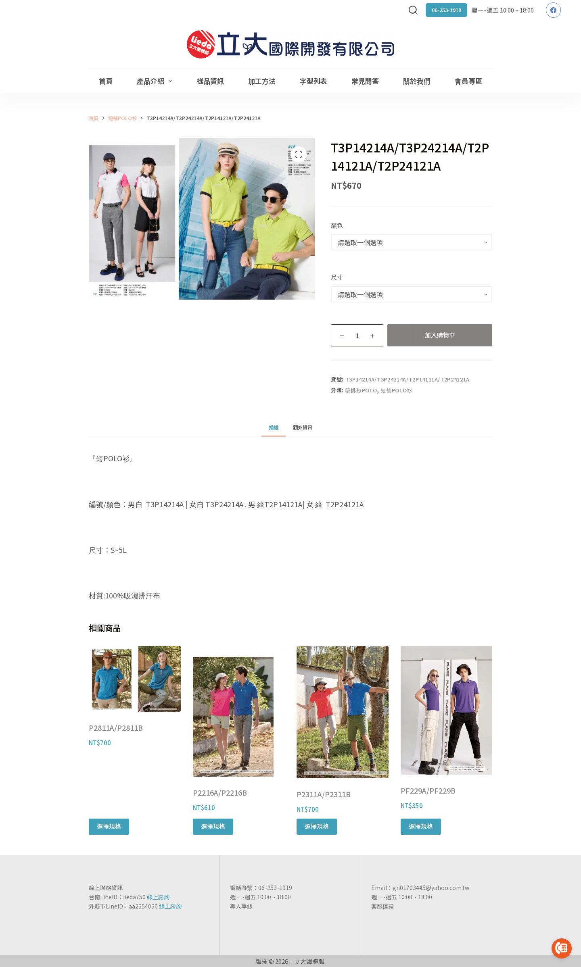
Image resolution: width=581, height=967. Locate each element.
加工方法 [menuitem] (262, 81)
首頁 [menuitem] (106, 81)
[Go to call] (562, 948)
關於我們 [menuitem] (417, 81)
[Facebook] (553, 10)
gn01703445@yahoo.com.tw (431, 888)
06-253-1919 (446, 10)
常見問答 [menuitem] (365, 81)
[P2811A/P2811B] (135, 679)
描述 (273, 427)
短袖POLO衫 (396, 390)
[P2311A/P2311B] (343, 712)
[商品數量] (357, 335)
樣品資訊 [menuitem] (210, 81)
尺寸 (337, 277)
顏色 (337, 225)
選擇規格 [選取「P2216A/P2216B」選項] (213, 826)
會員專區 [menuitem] (468, 81)
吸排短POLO (361, 390)
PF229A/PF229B (428, 790)
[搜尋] (413, 10)
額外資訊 (302, 427)
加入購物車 (440, 335)
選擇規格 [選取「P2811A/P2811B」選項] (109, 826)
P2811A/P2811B (116, 727)
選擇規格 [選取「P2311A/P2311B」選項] (317, 826)
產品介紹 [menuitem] (156, 81)
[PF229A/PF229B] (447, 710)
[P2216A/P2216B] (239, 711)
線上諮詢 (158, 897)
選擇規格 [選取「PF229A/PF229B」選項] (421, 826)
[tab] (273, 427)
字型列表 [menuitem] (313, 81)
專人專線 (241, 906)
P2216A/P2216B (220, 792)
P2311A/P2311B (324, 794)
